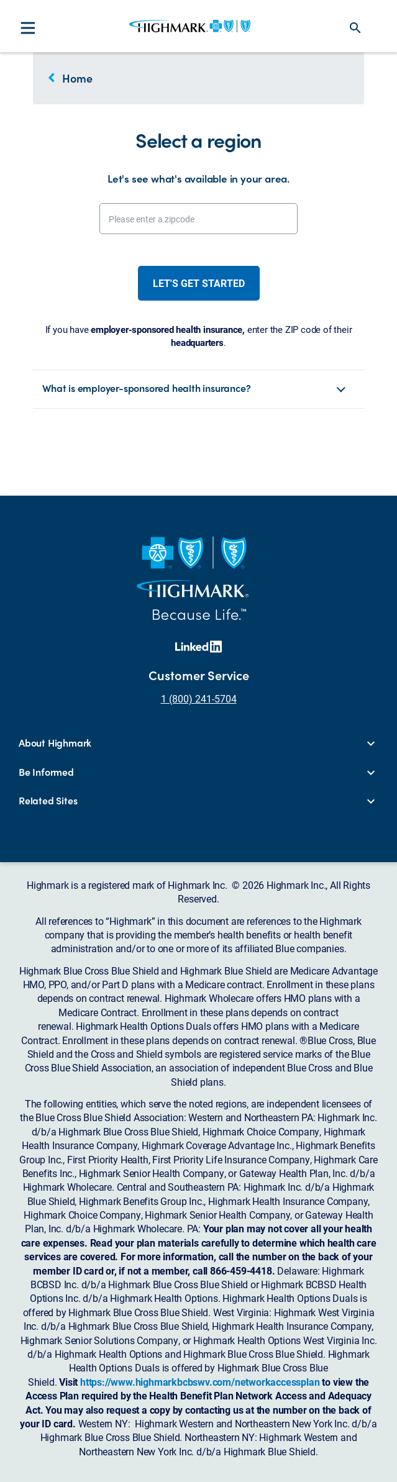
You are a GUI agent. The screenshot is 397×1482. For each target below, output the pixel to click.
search (355, 27)
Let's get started (199, 282)
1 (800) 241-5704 (199, 698)
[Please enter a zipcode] (198, 218)
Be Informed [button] (46, 772)
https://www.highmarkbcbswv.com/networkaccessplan (199, 1381)
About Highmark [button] (55, 743)
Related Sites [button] (48, 800)
